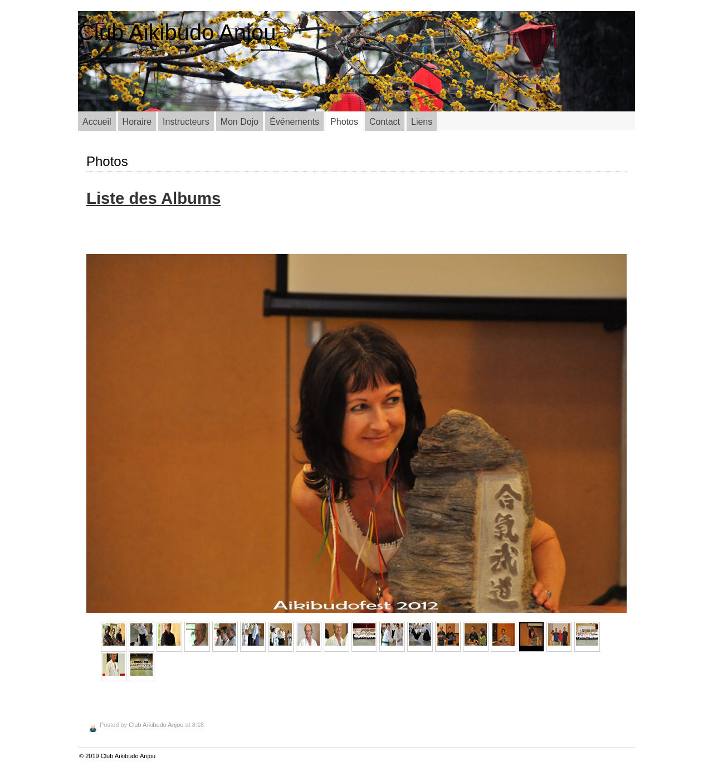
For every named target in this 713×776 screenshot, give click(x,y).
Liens (421, 121)
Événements (294, 121)
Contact (384, 121)
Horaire (137, 121)
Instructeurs (186, 121)
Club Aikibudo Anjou (177, 32)
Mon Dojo (239, 121)
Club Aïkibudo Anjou (156, 724)
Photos (344, 121)
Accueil (96, 121)
